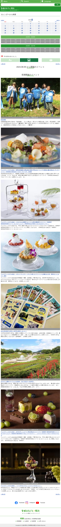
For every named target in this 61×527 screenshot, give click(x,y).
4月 (55, 42)
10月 (55, 40)
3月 (45, 42)
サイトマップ (36, 513)
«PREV (2, 20)
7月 (25, 40)
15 (22, 28)
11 (47, 26)
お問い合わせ (42, 521)
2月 (35, 42)
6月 (15, 40)
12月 (16, 42)
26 (55, 30)
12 (55, 26)
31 (38, 32)
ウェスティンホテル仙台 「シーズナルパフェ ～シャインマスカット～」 (21, 485)
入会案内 (26, 521)
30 (30, 32)
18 (47, 28)
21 (13, 30)
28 (13, 32)
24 (38, 30)
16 (30, 28)
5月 (6, 40)
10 (38, 26)
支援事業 (33, 521)
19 (55, 28)
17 (38, 28)
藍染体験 (3, 119)
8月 (35, 40)
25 (47, 30)
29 (22, 32)
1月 (25, 42)
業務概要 (19, 521)
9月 (45, 40)
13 (5, 28)
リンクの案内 (27, 513)
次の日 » (58, 64)
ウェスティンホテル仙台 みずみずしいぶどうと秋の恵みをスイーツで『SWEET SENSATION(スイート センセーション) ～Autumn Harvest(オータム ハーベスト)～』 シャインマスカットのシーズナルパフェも (30, 433)
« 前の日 (3, 64)
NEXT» (58, 20)
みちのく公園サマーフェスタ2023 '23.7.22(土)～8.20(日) (18, 381)
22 (22, 30)
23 (30, 30)
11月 (6, 42)
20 (5, 30)
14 (13, 28)
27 (5, 32)
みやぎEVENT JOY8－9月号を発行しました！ (14, 331)
